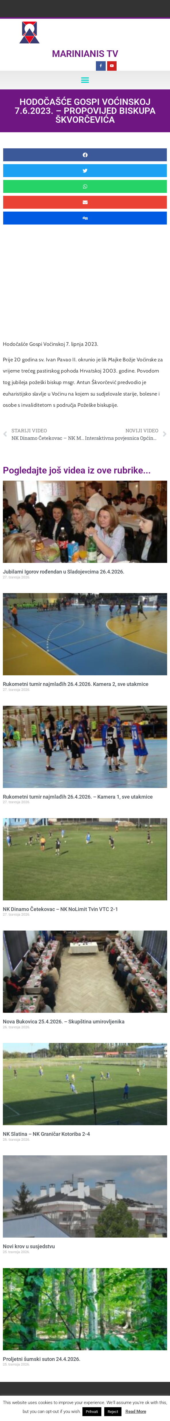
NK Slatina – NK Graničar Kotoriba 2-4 (46, 1134)
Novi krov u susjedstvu (29, 1246)
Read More (135, 1411)
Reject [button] (113, 1412)
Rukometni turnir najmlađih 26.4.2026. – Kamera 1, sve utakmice (78, 797)
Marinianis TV (85, 53)
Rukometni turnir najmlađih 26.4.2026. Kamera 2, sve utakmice (75, 684)
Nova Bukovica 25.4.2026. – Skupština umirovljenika (64, 1022)
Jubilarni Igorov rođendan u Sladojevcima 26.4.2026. (63, 572)
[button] (85, 80)
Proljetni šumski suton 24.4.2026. (41, 1359)
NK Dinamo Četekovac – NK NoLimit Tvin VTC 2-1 (60, 909)
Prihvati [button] (92, 1412)
